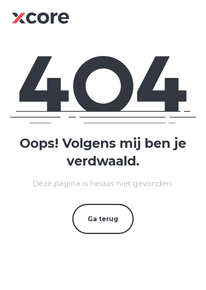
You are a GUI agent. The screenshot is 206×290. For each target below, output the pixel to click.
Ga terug (103, 219)
